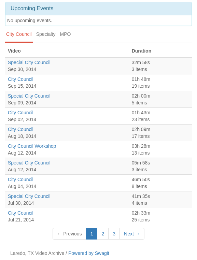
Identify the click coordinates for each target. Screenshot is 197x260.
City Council (19, 34)
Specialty (46, 34)
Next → (132, 233)
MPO (65, 34)
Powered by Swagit (88, 253)
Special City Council (29, 62)
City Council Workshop (32, 146)
